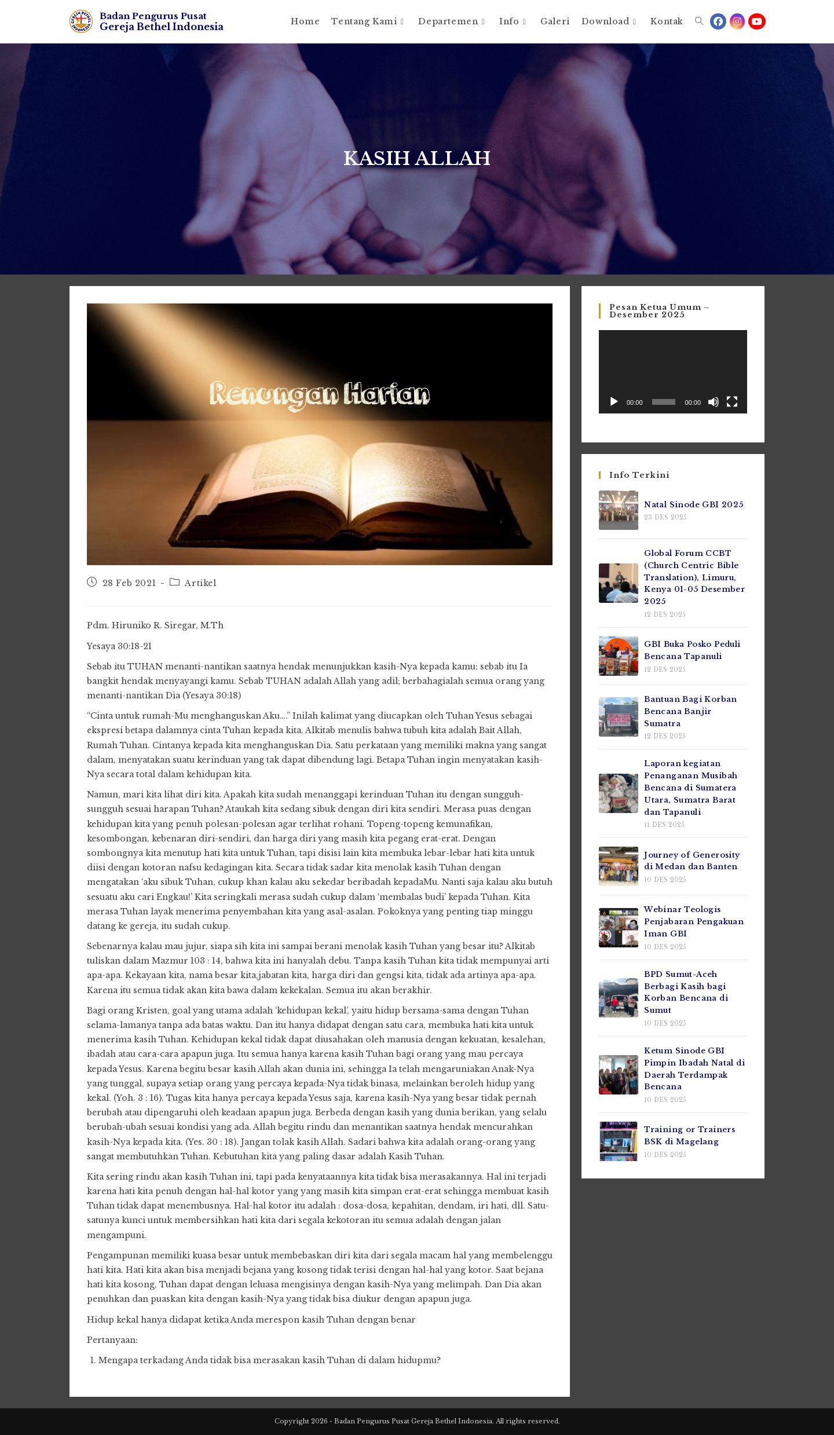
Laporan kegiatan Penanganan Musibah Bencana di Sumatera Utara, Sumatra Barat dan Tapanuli (690, 788)
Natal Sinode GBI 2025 (693, 505)
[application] (673, 371)
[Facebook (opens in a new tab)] (718, 21)
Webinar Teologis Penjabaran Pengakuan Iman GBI (694, 922)
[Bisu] (713, 402)
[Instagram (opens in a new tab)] (737, 21)
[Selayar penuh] (732, 402)
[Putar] (614, 402)
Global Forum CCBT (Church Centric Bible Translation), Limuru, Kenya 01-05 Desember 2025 (694, 577)
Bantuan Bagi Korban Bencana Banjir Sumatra (690, 711)
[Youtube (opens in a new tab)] (757, 21)
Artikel (200, 583)
